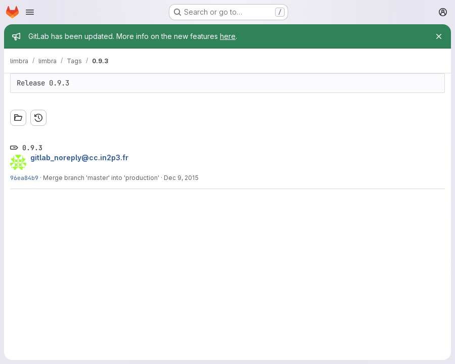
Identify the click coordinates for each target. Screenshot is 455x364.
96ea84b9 (24, 177)
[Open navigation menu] (30, 12)
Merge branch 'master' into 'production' (101, 177)
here (228, 36)
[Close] (439, 36)
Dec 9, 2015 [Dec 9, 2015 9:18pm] (181, 177)
